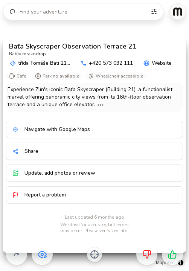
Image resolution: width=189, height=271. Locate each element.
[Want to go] (172, 254)
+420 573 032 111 (107, 63)
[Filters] (154, 11)
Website (157, 63)
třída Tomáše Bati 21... (40, 63)
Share (25, 151)
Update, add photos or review (53, 173)
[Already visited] (42, 254)
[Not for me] (146, 254)
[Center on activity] (94, 254)
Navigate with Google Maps (51, 129)
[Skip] (16, 254)
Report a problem (39, 194)
